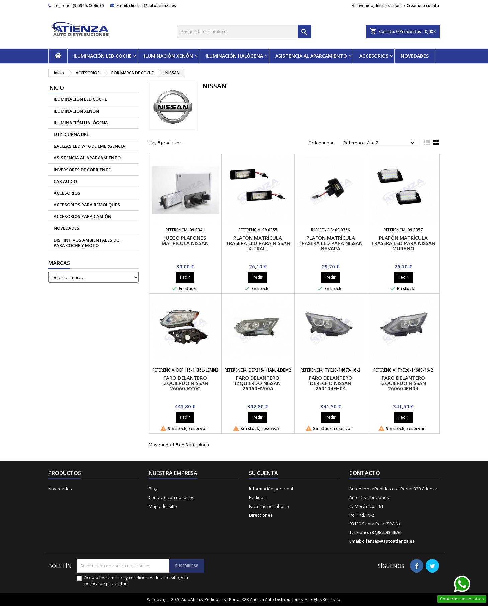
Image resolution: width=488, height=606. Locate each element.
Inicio (56, 87)
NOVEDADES (415, 56)
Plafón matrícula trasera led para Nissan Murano (403, 243)
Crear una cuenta (423, 5)
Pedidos (257, 497)
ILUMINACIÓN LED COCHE (103, 56)
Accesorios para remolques (87, 205)
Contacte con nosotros (171, 497)
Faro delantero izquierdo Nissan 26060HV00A (258, 383)
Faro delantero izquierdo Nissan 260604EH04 (403, 383)
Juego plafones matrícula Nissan (185, 240)
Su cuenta (263, 473)
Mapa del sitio (163, 506)
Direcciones (261, 515)
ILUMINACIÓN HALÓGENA (234, 56)
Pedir (185, 277)
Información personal (271, 489)
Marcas (59, 263)
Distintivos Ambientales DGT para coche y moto (88, 242)
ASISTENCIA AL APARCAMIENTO (311, 56)
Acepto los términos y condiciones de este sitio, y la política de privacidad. (136, 580)
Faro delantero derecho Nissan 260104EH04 (330, 383)
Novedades (60, 489)
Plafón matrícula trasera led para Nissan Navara (330, 243)
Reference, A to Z (380, 143)
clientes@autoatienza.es (152, 5)
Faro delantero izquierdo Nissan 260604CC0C (185, 383)
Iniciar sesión (388, 5)
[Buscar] (244, 31)
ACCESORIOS (373, 56)
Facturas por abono (269, 506)
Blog (153, 489)
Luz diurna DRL (71, 134)
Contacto (364, 473)
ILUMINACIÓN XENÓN (168, 56)
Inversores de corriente (82, 169)
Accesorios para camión (82, 216)
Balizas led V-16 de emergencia (89, 146)
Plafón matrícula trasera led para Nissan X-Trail (258, 243)
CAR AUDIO (65, 181)
